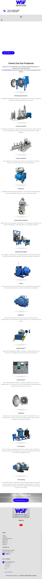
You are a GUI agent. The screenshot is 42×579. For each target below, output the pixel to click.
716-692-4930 (14, 11)
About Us (4, 541)
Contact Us (5, 542)
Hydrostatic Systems (21, 220)
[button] (21, 16)
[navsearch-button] (1, 20)
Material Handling (21, 252)
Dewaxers (21, 189)
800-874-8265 (16, 10)
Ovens (21, 283)
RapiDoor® (21, 315)
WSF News (5, 540)
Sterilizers (21, 413)
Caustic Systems (21, 126)
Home (3, 535)
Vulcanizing (21, 479)
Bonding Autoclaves (21, 96)
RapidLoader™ (21, 348)
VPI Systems (21, 446)
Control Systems (21, 158)
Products (4, 537)
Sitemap (4, 544)
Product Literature (7, 538)
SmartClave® (21, 380)
